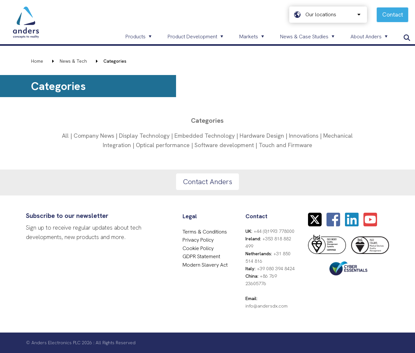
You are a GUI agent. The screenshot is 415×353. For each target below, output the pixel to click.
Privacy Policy (198, 239)
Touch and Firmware (285, 145)
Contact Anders (207, 181)
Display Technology (144, 135)
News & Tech (73, 61)
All (65, 135)
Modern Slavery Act (205, 264)
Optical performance (163, 145)
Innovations (303, 135)
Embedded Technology (204, 135)
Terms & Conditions (205, 231)
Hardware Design (262, 135)
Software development (224, 145)
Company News (94, 135)
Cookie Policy (198, 248)
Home (37, 61)
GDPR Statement (201, 256)
